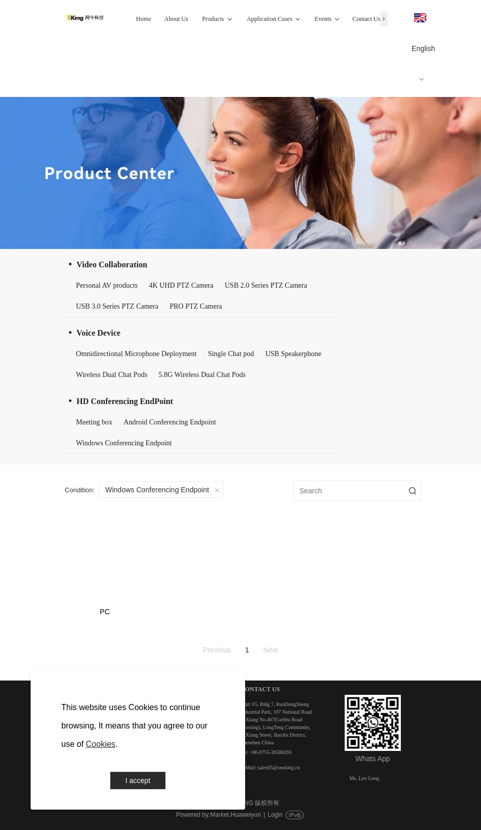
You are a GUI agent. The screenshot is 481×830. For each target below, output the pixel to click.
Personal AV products (107, 285)
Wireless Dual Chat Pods (112, 375)
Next (270, 650)
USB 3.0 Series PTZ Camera (117, 306)
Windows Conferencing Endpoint (124, 443)
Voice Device (99, 333)
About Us (176, 18)
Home (143, 18)
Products (217, 18)
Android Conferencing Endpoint (170, 422)
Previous (217, 650)
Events (327, 18)
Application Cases (273, 18)
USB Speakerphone (293, 354)
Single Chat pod (231, 354)
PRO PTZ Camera (196, 306)
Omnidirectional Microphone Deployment (136, 354)
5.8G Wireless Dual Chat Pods (202, 375)
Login (275, 815)
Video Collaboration (112, 264)
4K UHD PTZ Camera (181, 285)
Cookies (100, 744)
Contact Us (366, 18)
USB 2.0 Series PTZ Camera (266, 285)
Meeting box (94, 422)
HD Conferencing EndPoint (125, 401)
